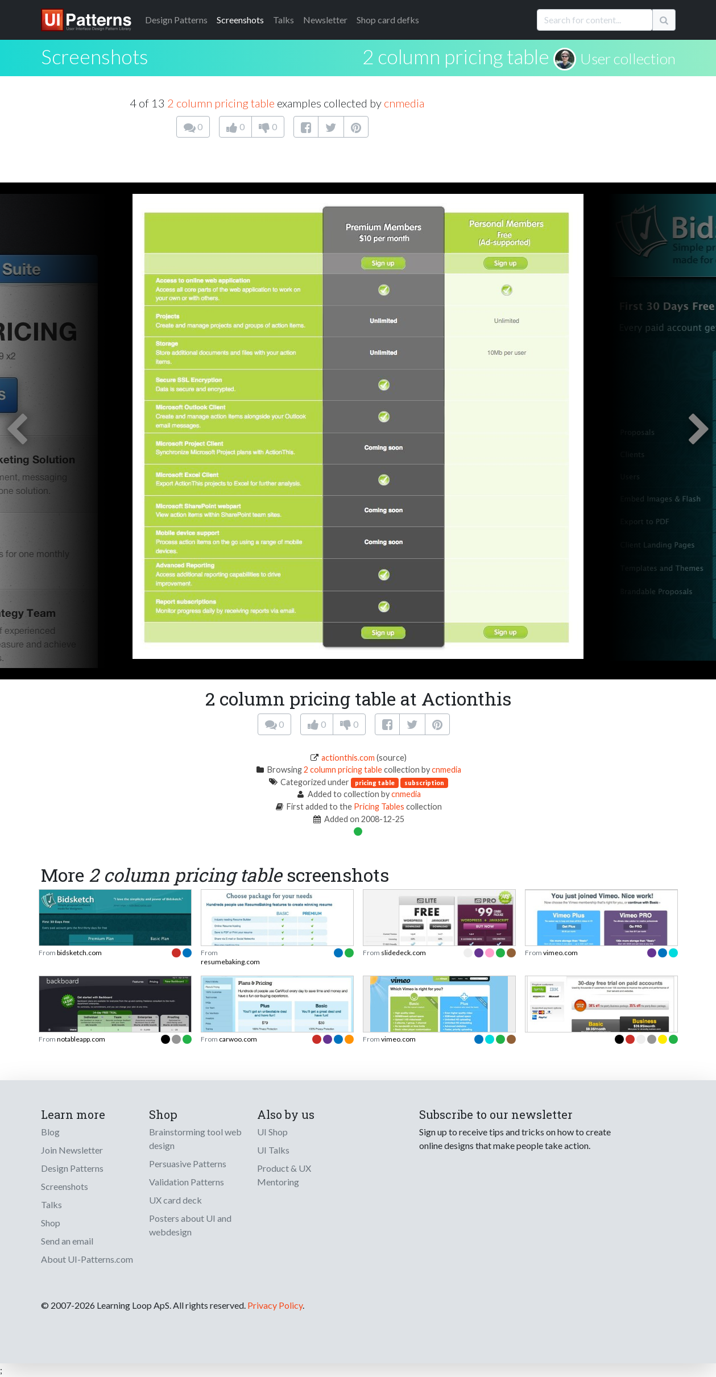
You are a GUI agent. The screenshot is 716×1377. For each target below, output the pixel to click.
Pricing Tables (379, 806)
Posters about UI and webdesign (190, 1225)
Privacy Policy (275, 1305)
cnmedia (404, 103)
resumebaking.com (230, 961)
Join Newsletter (72, 1149)
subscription (424, 782)
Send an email (67, 1240)
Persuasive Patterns (187, 1163)
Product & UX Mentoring (284, 1175)
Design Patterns (72, 1168)
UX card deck (175, 1199)
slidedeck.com (403, 952)
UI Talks (273, 1149)
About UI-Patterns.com (87, 1259)
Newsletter (325, 19)
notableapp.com (81, 1039)
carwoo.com (238, 1039)
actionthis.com (348, 757)
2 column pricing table (455, 56)
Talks (283, 19)
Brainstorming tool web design (195, 1138)
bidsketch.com (79, 952)
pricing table (375, 782)
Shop (50, 1222)
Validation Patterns (186, 1181)
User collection (628, 58)
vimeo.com (560, 952)
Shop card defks (388, 19)
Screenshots (240, 19)
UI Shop (272, 1131)
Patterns (176, 19)
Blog (50, 1131)
